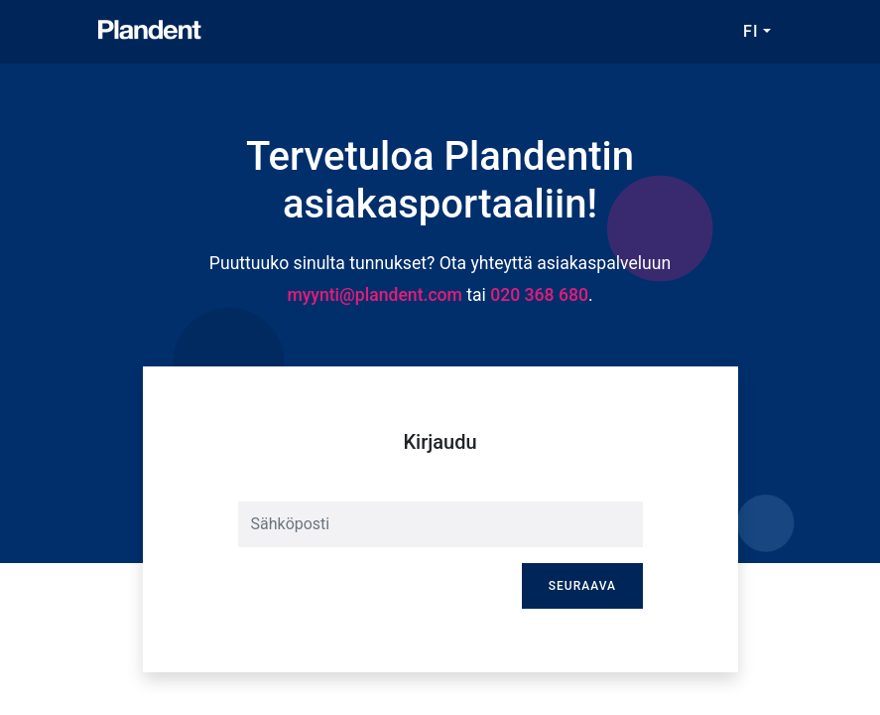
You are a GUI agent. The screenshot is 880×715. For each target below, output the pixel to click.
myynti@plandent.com (374, 295)
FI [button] (750, 31)
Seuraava (582, 586)
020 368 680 (539, 295)
